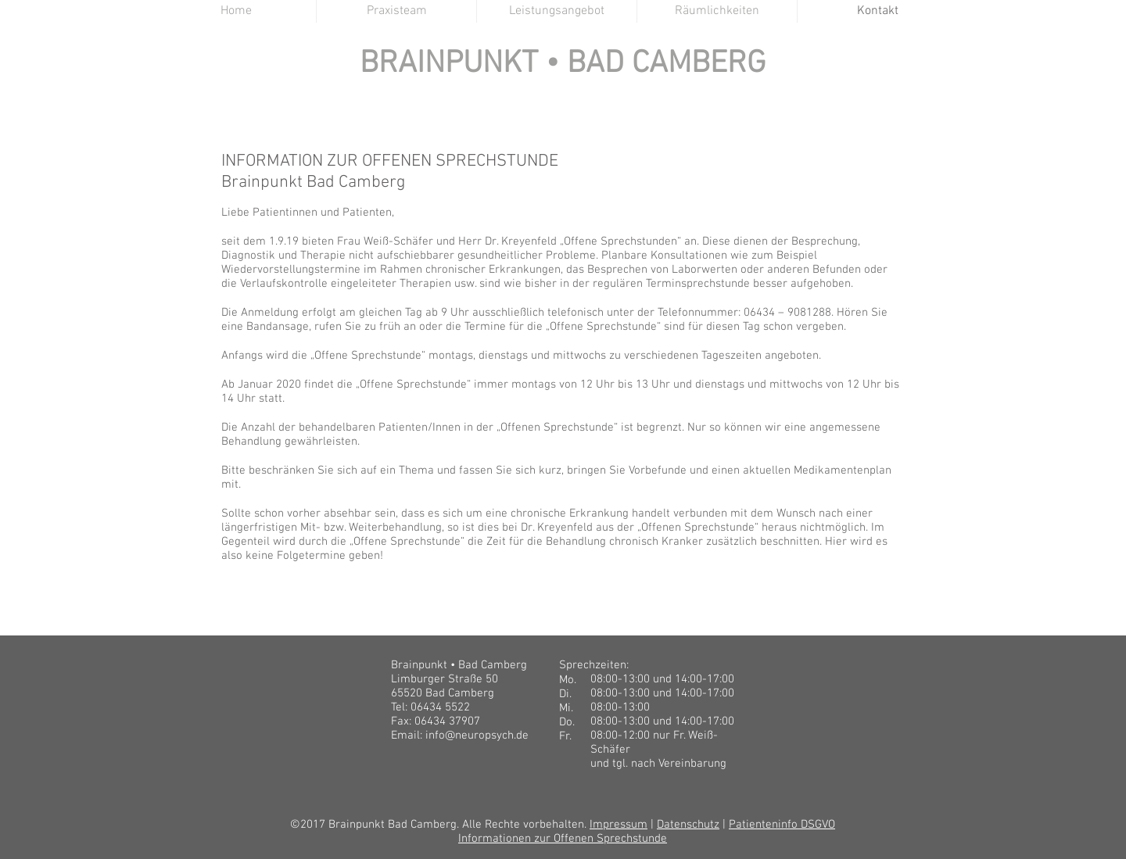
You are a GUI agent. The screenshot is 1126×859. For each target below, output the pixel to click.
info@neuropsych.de (477, 735)
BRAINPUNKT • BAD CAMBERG (563, 64)
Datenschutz (688, 825)
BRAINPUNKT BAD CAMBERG (563, 88)
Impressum (618, 825)
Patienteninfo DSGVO (782, 825)
